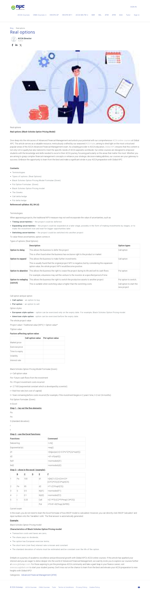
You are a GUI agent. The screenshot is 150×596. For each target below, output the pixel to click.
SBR (93, 15)
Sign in (137, 15)
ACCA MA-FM (82, 15)
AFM (107, 15)
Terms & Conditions (66, 587)
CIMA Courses (39, 15)
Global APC (110, 147)
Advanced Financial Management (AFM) (39, 575)
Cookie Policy (94, 587)
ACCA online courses (121, 140)
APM (114, 15)
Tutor (128, 15)
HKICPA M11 (67, 15)
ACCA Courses (24, 15)
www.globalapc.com (21, 564)
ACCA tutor (90, 143)
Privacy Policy (81, 587)
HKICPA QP (54, 15)
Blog (11, 28)
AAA (121, 15)
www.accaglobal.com (19, 567)
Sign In (133, 7)
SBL (100, 15)
